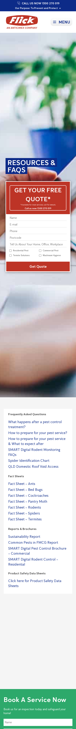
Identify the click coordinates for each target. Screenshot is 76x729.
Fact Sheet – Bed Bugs (25, 489)
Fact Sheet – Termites (25, 519)
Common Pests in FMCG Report (33, 542)
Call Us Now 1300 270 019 (38, 3)
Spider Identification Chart (28, 460)
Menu (64, 22)
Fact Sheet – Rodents (24, 507)
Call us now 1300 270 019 (38, 208)
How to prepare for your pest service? (37, 433)
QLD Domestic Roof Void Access (33, 466)
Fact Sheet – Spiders (24, 513)
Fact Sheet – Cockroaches (28, 495)
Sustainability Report (24, 536)
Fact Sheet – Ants (21, 484)
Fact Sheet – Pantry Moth (27, 501)
